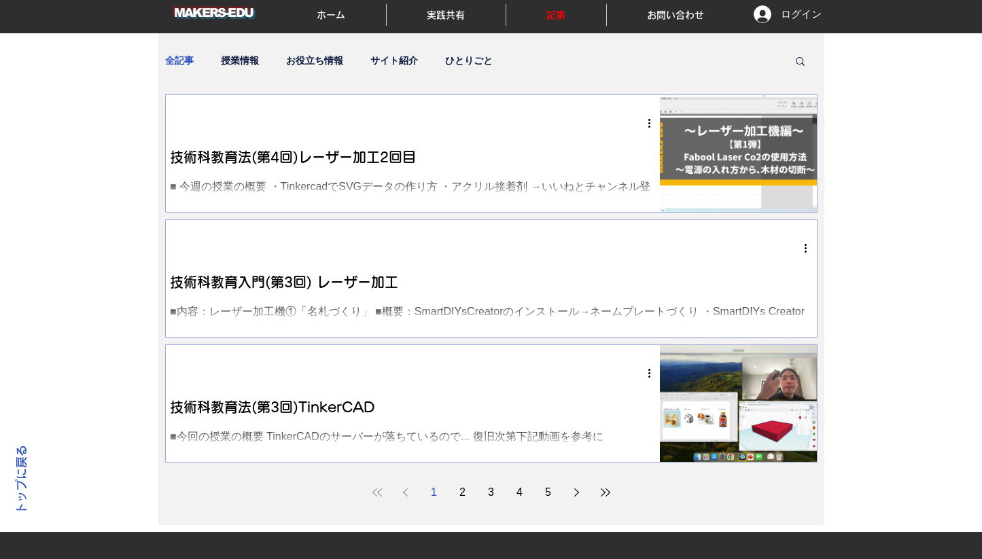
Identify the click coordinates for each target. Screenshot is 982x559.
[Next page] (577, 492)
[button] (800, 62)
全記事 (179, 60)
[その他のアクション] (654, 123)
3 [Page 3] (491, 492)
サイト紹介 (394, 60)
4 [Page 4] (519, 492)
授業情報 (240, 60)
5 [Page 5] (548, 492)
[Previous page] (405, 492)
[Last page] (605, 492)
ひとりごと (469, 60)
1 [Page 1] (434, 492)
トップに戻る (21, 480)
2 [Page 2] (462, 492)
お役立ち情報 (314, 60)
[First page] (377, 492)
